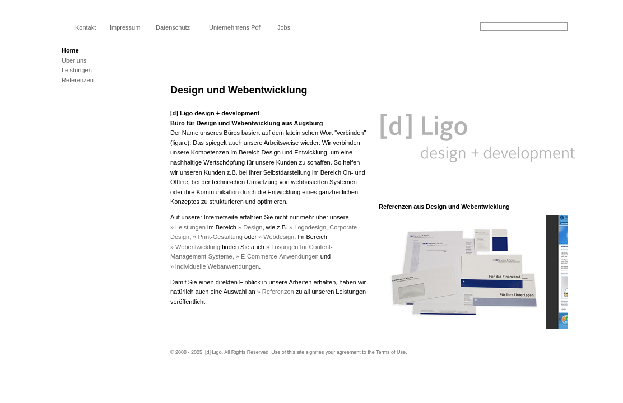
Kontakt (85, 27)
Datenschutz (173, 27)
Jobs (283, 27)
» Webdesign (276, 236)
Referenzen (78, 80)
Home (70, 50)
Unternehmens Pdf (235, 27)
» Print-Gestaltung (218, 236)
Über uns (74, 60)
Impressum (125, 27)
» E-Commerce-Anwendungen (277, 256)
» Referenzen (275, 291)
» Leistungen (188, 227)
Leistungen (77, 70)
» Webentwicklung (195, 246)
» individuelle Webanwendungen (214, 266)
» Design (250, 227)
